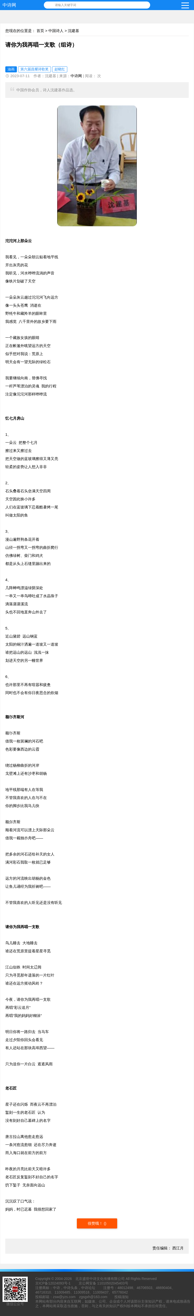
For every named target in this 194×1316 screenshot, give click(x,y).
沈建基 (73, 30)
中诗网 (9, 5)
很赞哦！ (96, 1223)
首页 (40, 30)
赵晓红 (59, 69)
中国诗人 (55, 30)
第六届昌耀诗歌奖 (34, 69)
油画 (11, 69)
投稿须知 (121, 1297)
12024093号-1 (59, 1283)
